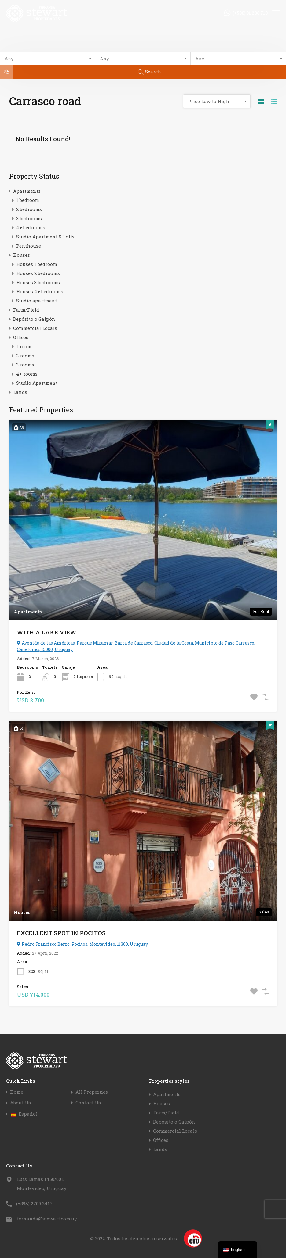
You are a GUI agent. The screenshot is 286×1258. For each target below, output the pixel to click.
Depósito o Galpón (34, 319)
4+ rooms (27, 374)
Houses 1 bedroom (36, 264)
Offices (20, 337)
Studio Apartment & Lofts (45, 237)
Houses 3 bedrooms (38, 282)
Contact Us (88, 1102)
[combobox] (47, 58)
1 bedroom (27, 200)
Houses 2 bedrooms (38, 273)
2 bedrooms (29, 209)
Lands (20, 392)
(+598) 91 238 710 (250, 13)
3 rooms (25, 365)
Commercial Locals (35, 328)
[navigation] (238, 1249)
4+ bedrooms (30, 227)
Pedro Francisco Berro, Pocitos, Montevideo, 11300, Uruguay (82, 944)
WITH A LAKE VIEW (46, 632)
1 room (23, 346)
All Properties (91, 1092)
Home (16, 1092)
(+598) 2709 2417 (34, 1203)
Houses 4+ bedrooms (39, 291)
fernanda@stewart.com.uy (47, 1219)
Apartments (27, 191)
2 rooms (25, 355)
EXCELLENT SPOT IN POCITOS (61, 933)
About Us (20, 1102)
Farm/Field (26, 310)
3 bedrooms (29, 218)
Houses (21, 255)
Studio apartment (36, 301)
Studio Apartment (36, 383)
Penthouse (28, 246)
